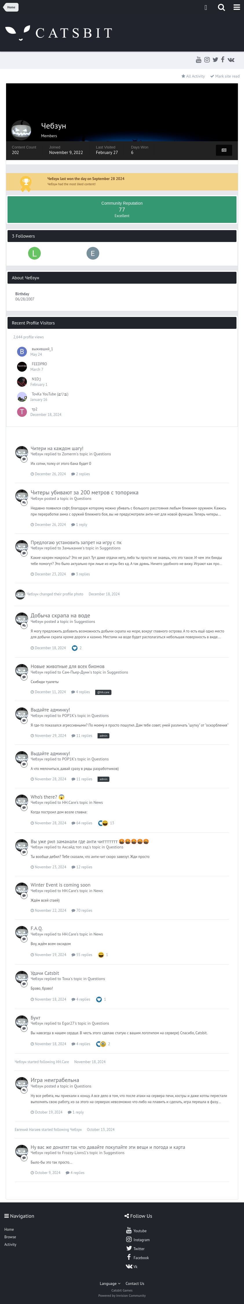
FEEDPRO (39, 364)
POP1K (68, 715)
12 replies (81, 867)
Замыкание (72, 548)
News (98, 802)
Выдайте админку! (50, 710)
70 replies (81, 910)
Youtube (135, 1230)
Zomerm (69, 453)
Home (9, 1229)
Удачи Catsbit (45, 973)
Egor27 (68, 1023)
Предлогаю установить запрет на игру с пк (76, 542)
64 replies (81, 823)
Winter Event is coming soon (60, 885)
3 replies (80, 574)
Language (110, 1283)
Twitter (134, 1248)
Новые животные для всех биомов (67, 666)
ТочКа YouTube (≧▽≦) (50, 394)
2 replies (80, 474)
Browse (10, 1237)
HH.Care (69, 802)
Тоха (66, 978)
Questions (102, 453)
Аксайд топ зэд (75, 847)
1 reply (79, 524)
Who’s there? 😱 (48, 797)
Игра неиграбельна (55, 1080)
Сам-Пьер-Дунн (75, 672)
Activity (10, 1244)
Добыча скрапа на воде (60, 615)
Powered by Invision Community (122, 1295)
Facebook (137, 1257)
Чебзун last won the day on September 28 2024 (85, 178)
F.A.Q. (37, 928)
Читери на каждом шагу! (57, 448)
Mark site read (225, 76)
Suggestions (110, 548)
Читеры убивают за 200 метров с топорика (85, 492)
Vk (131, 1266)
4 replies (80, 691)
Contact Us (135, 1283)
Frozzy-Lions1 (74, 1152)
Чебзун (37, 453)
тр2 (34, 409)
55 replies (81, 954)
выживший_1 (42, 348)
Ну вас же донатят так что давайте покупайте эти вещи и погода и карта (108, 1147)
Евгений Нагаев (28, 1129)
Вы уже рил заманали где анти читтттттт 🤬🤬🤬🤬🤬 (90, 841)
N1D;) (36, 379)
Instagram (137, 1239)
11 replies (81, 735)
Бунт (35, 1018)
